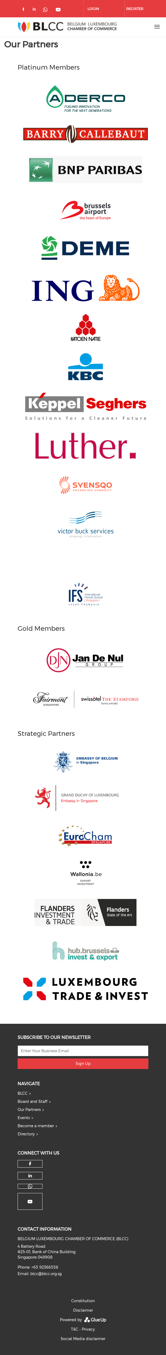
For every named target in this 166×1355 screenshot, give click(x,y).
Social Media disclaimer (83, 1338)
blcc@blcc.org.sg (46, 1273)
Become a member (36, 1125)
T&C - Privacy (83, 1329)
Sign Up (83, 1063)
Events (24, 1117)
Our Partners (29, 1109)
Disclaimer (83, 1310)
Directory (26, 1134)
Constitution (83, 1300)
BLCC (23, 1093)
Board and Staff (32, 1101)
